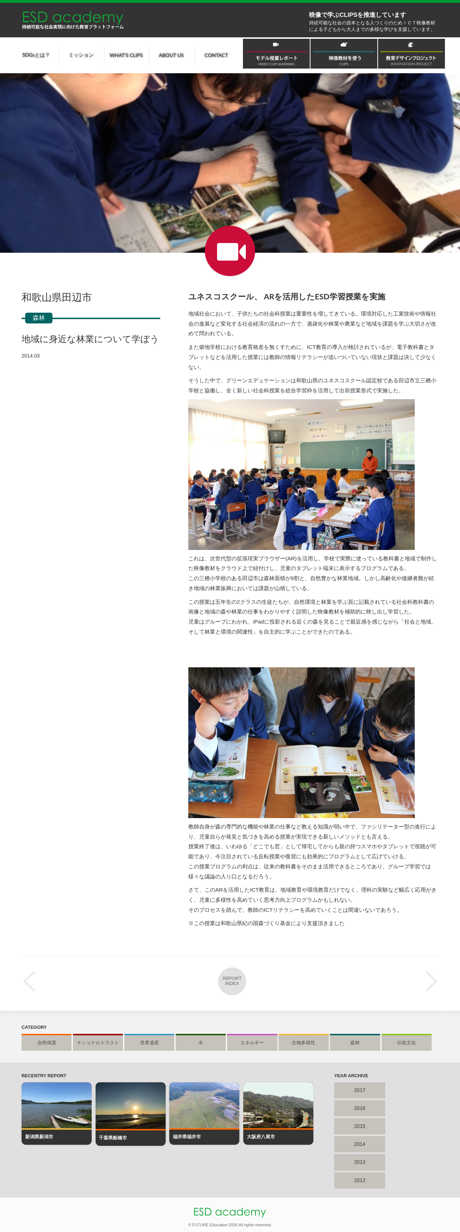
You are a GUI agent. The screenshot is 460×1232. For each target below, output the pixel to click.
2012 (359, 1180)
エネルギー (252, 1042)
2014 (359, 1144)
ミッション (81, 55)
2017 (359, 1090)
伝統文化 (406, 1042)
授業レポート (230, 251)
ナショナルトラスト (98, 1042)
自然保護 (46, 1042)
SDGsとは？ (36, 55)
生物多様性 (303, 1042)
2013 (359, 1162)
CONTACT (216, 55)
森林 (39, 317)
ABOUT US (171, 55)
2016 (359, 1108)
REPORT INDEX (232, 981)
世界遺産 (149, 1042)
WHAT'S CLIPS (126, 55)
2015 (359, 1126)
